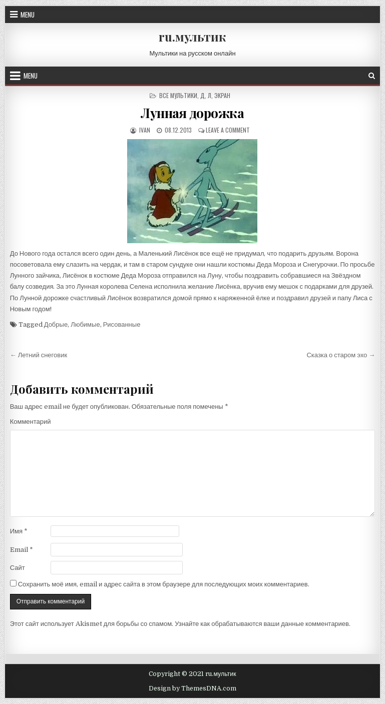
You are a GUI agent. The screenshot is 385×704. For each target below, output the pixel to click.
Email (21, 549)
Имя (19, 531)
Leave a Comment (228, 130)
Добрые (56, 324)
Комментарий (30, 421)
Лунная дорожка (192, 113)
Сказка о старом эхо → (340, 355)
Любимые (85, 324)
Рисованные (122, 324)
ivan (144, 130)
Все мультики (178, 95)
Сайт (17, 567)
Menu (28, 15)
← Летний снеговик (38, 355)
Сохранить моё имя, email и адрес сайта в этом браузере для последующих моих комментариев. (163, 584)
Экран (222, 95)
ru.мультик (192, 37)
